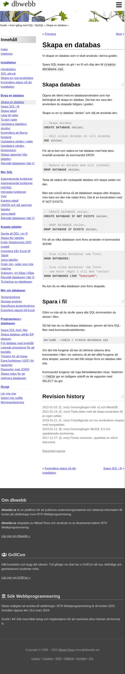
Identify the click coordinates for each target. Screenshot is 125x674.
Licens (36, 658)
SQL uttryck (8, 73)
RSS (59, 658)
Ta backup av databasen (16, 281)
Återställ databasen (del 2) (18, 218)
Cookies (48, 658)
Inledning (6, 53)
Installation (8, 62)
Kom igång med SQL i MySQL (26, 25)
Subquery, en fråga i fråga (17, 272)
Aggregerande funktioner (17, 178)
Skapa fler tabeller (12, 238)
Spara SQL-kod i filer (14, 330)
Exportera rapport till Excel (18, 310)
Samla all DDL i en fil (14, 233)
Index (4, 49)
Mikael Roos (66, 649)
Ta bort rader (9, 119)
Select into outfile (12, 398)
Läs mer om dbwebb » (15, 536)
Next (119, 33)
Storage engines (11, 301)
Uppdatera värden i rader (17, 141)
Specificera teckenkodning (18, 305)
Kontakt (81, 658)
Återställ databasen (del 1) (18, 163)
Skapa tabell (9, 110)
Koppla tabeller (11, 226)
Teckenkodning (10, 297)
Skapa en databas (56, 25)
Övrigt (5, 386)
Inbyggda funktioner (13, 191)
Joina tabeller (9, 259)
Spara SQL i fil (10, 106)
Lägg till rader (9, 115)
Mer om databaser (13, 290)
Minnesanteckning (12, 402)
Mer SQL (7, 172)
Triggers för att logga (14, 356)
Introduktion (8, 69)
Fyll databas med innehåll (17, 343)
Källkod (69, 658)
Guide (3, 25)
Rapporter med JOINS (15, 369)
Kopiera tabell (9, 200)
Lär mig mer (8, 393)
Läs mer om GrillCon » (15, 577)
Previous (50, 33)
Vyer (4, 196)
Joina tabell (8, 213)
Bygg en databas (12, 95)
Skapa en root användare (17, 78)
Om (91, 658)
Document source (53, 450)
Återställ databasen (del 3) (18, 277)
